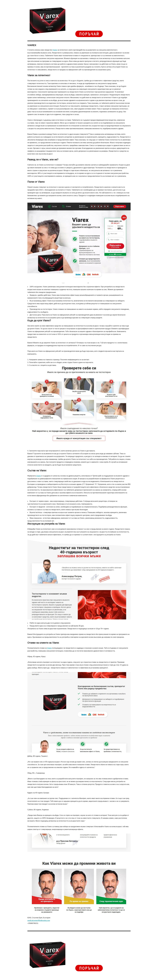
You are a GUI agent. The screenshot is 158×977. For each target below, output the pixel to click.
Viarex (55, 50)
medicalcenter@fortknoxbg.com (38, 920)
